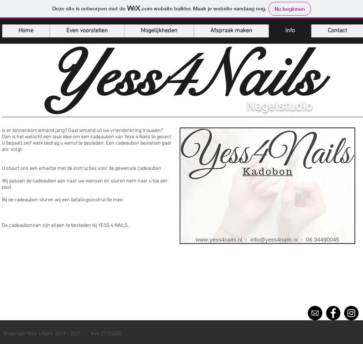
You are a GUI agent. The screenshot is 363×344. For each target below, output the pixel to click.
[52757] (315, 313)
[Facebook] (333, 313)
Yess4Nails (182, 76)
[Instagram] (351, 313)
